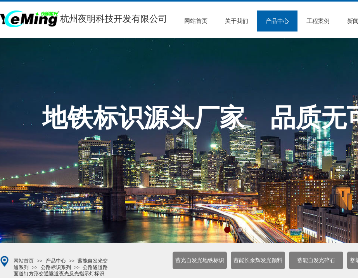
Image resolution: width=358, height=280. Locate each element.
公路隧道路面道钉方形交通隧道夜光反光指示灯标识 (61, 270)
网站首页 (196, 21)
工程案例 (318, 21)
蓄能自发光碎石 (316, 260)
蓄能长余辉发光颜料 (257, 260)
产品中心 (277, 21)
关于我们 (236, 21)
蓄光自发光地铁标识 (199, 260)
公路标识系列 (56, 267)
